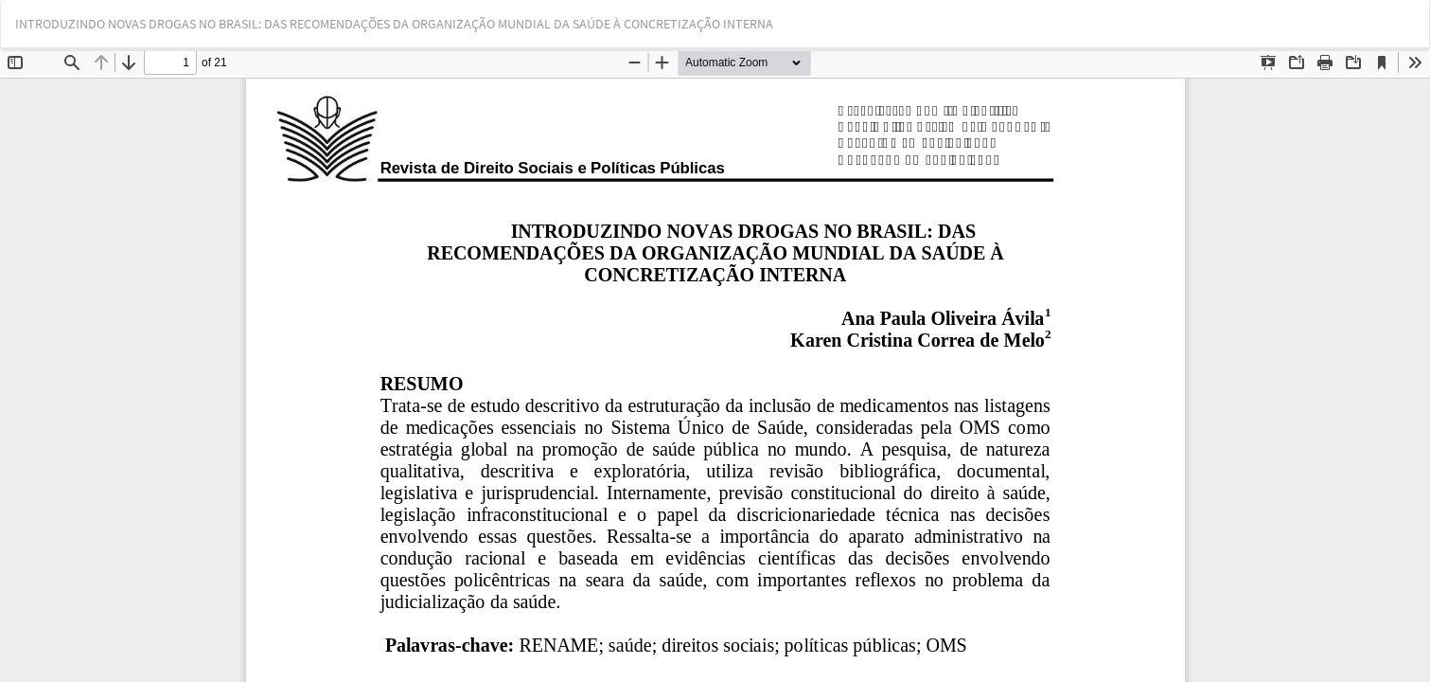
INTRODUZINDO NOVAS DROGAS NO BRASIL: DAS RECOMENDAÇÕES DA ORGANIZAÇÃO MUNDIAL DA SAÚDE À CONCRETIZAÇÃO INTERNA (394, 23)
